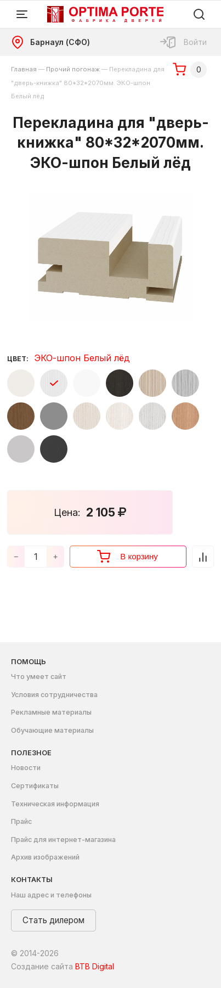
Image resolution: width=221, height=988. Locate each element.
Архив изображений (45, 857)
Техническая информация (55, 804)
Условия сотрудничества (54, 695)
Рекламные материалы (51, 712)
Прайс (21, 821)
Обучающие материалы (52, 730)
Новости (26, 768)
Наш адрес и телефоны (51, 895)
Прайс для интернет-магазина (63, 839)
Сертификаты (35, 786)
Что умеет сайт (38, 676)
